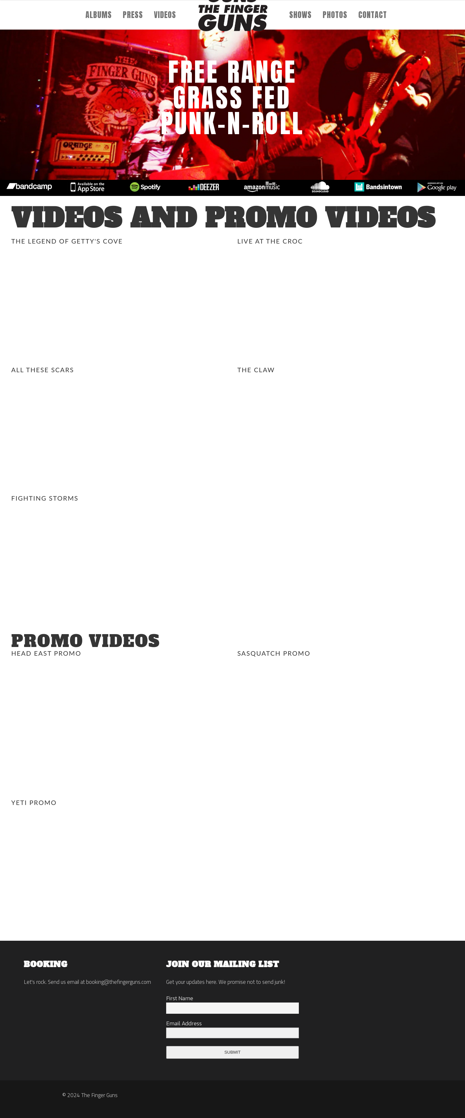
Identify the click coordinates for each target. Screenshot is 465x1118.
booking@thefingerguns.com (118, 982)
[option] (29, 188)
